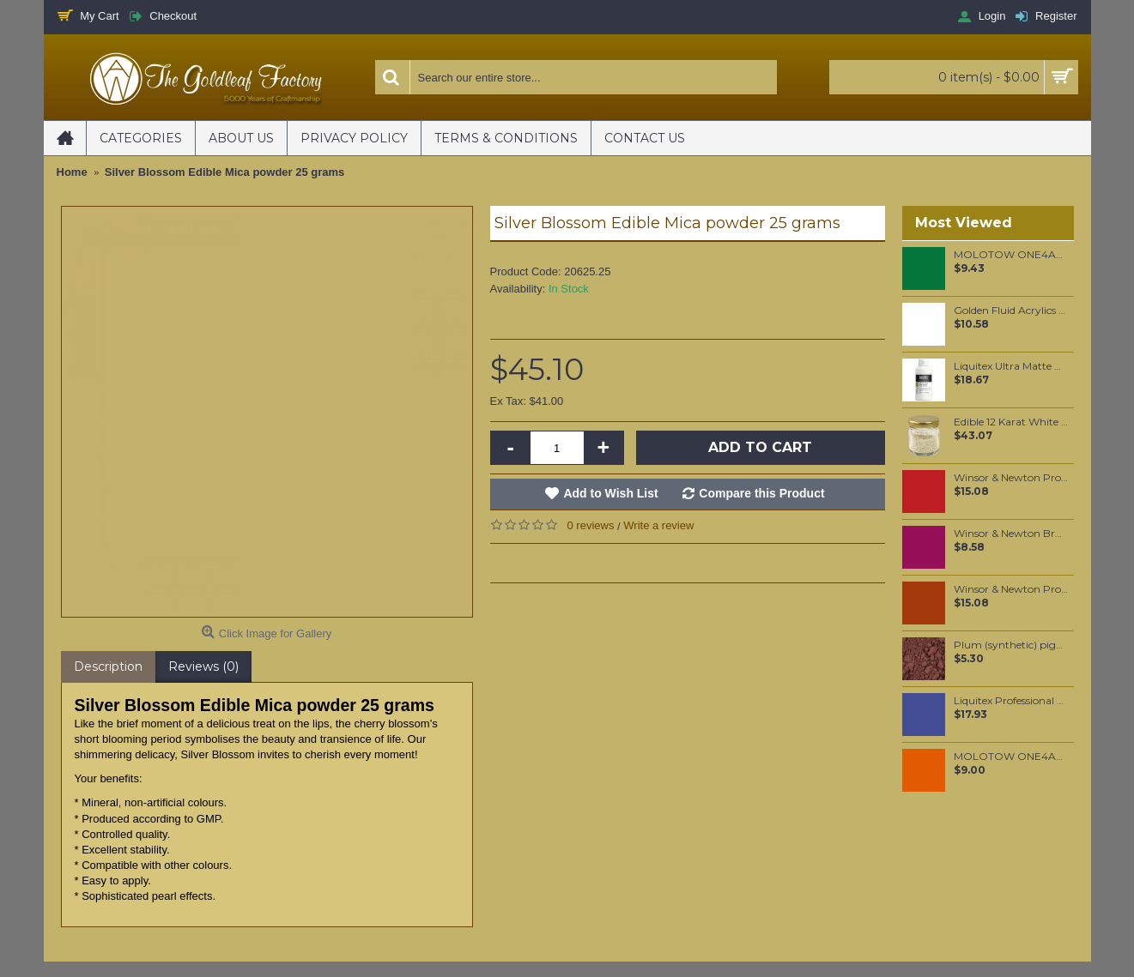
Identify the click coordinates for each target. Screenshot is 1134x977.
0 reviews (591, 525)
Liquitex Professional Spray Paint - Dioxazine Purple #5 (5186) (1011, 701)
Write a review (658, 525)
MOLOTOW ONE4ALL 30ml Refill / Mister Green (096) (1011, 255)
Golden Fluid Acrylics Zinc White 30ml (1011, 311)
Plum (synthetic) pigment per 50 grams (1011, 645)
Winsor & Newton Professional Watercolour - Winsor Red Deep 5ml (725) (1011, 478)
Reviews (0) (203, 666)
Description (108, 666)
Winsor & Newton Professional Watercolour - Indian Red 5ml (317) (1011, 589)
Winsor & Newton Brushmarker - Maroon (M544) (1011, 534)
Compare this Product (761, 493)
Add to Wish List (610, 493)
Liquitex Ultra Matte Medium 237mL (1011, 366)
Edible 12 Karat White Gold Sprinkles (1011, 422)
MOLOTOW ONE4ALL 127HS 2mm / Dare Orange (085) (1011, 757)
